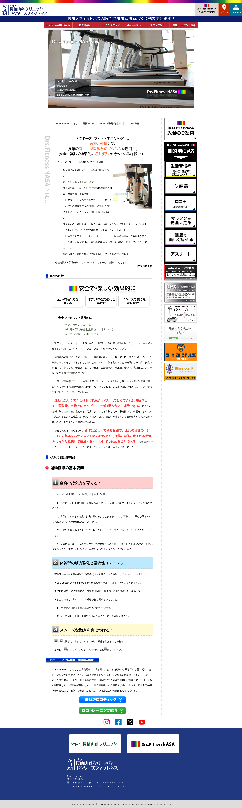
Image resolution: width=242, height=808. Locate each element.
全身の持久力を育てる (77, 324)
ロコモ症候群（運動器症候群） (79, 182)
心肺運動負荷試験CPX (98, 206)
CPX (86, 230)
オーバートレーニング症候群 (106, 236)
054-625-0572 (114, 786)
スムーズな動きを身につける (81, 333)
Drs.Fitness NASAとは (66, 123)
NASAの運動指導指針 (110, 123)
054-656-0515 (113, 782)
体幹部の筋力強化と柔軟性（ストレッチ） (89, 329)
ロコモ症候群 (132, 123)
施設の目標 (88, 123)
